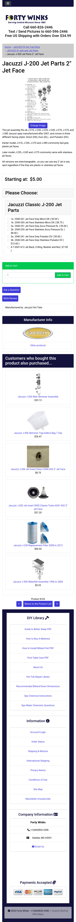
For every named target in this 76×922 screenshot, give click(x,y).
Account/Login (38, 732)
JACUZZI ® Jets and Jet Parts (22, 50)
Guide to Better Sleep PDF (38, 629)
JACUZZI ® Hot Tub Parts (26, 47)
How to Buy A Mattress (38, 638)
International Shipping (38, 760)
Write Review (10, 298)
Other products (38, 345)
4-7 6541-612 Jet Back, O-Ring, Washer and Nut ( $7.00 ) (39, 249)
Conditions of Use (38, 779)
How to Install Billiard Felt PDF (38, 648)
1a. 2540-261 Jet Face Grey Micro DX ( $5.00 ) (35, 219)
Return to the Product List (38, 603)
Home (8, 47)
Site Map (38, 789)
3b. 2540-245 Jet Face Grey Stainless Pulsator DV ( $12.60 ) (37, 242)
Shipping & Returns (38, 751)
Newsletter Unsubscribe (38, 798)
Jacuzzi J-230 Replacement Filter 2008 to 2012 (38, 545)
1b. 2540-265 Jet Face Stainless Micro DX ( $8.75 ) (37, 222)
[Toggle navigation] (8, 3)
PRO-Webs (37, 914)
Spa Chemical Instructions (38, 695)
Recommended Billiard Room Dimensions (38, 686)
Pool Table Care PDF (38, 657)
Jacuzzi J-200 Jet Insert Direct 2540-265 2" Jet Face (38, 469)
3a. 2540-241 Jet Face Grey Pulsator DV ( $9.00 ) (36, 236)
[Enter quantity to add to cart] (30, 275)
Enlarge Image (38, 125)
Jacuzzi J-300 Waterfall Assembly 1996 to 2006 (38, 581)
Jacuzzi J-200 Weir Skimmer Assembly (38, 396)
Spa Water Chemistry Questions (37, 705)
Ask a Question (11, 289)
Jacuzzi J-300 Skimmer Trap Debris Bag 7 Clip (38, 433)
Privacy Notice (38, 770)
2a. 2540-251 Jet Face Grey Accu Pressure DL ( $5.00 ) (39, 226)
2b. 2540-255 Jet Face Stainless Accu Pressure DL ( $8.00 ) (38, 231)
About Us (38, 667)
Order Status (38, 741)
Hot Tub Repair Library (38, 676)
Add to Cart (63, 275)
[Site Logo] (38, 18)
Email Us (38, 846)
